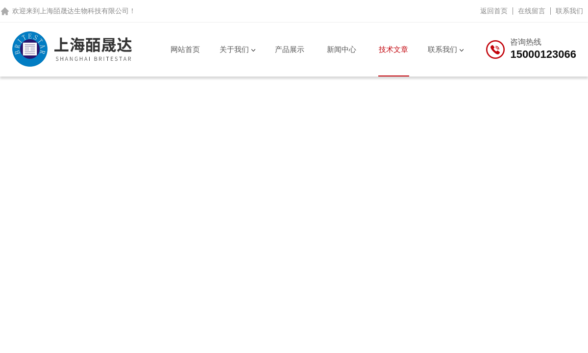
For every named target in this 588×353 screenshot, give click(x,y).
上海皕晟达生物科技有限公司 (84, 11)
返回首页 (494, 11)
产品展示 (289, 49)
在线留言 (531, 11)
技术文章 (393, 49)
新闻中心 (341, 49)
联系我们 (569, 11)
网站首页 (185, 49)
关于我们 (234, 49)
